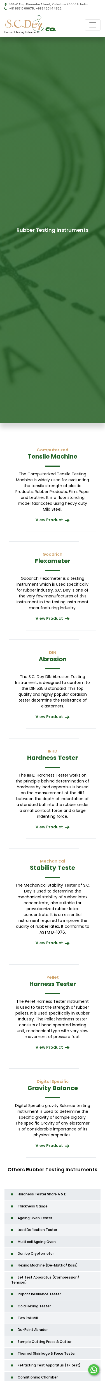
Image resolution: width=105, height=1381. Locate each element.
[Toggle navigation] (93, 25)
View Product (53, 520)
